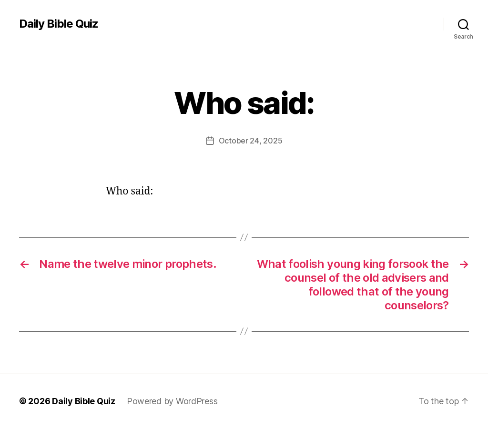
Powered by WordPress (172, 401)
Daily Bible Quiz (58, 24)
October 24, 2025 (251, 140)
